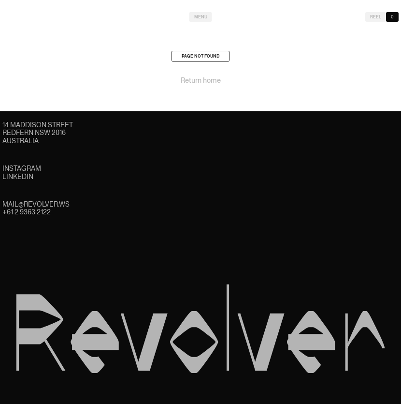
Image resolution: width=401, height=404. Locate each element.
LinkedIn (17, 176)
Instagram (21, 168)
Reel (375, 17)
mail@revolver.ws (36, 204)
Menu (200, 17)
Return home (201, 81)
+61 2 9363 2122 (26, 212)
